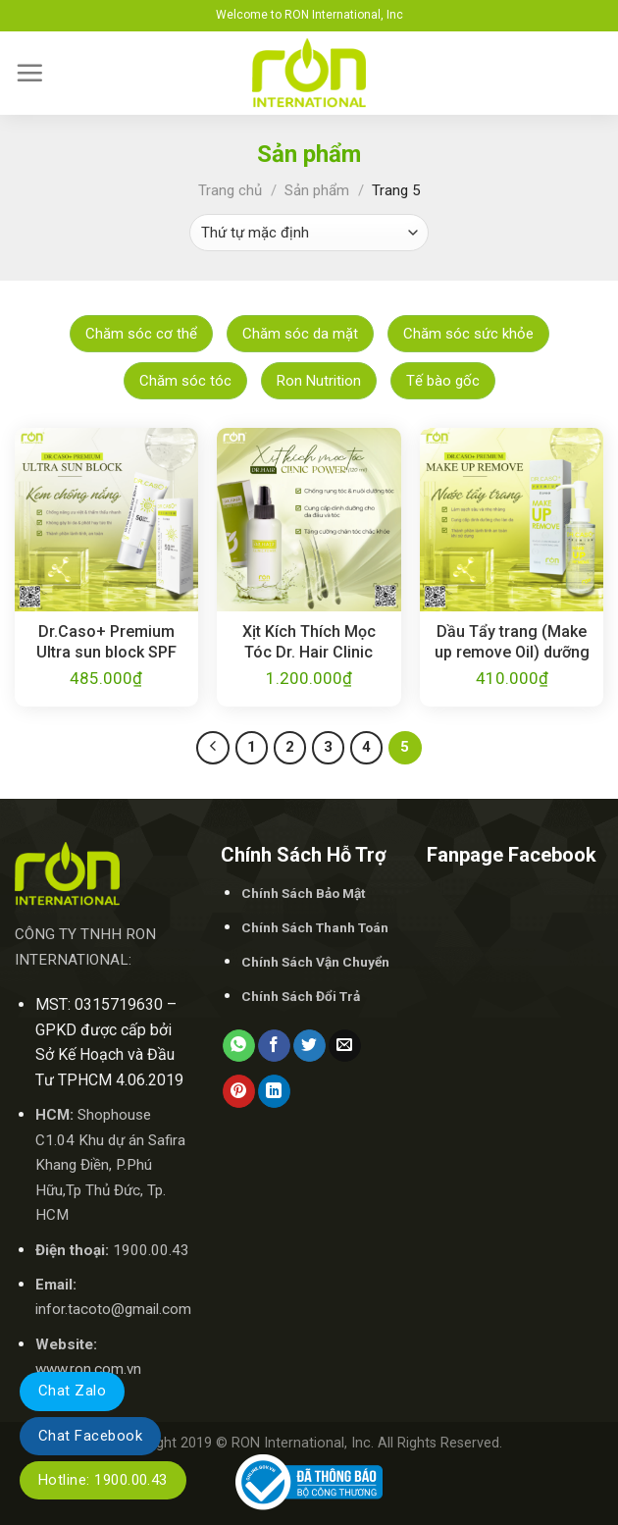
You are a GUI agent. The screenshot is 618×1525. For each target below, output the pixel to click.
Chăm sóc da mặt (300, 333)
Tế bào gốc (443, 381)
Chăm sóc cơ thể (141, 333)
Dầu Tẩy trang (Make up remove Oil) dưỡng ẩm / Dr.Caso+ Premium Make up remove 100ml (512, 641)
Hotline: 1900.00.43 (103, 1480)
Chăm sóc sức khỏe (468, 333)
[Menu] (29, 72)
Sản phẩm (316, 190)
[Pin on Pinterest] (239, 1091)
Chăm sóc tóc (185, 381)
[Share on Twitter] (309, 1046)
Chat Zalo (72, 1390)
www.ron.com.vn (88, 1369)
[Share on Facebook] (274, 1046)
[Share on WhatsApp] (239, 1046)
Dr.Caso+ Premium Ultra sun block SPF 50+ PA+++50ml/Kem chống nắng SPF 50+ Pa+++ (105, 641)
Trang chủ (230, 190)
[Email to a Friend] (345, 1046)
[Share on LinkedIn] (274, 1091)
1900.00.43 (151, 1250)
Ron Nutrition (319, 381)
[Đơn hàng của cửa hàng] (309, 232)
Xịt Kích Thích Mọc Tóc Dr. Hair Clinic (309, 641)
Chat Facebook (90, 1436)
